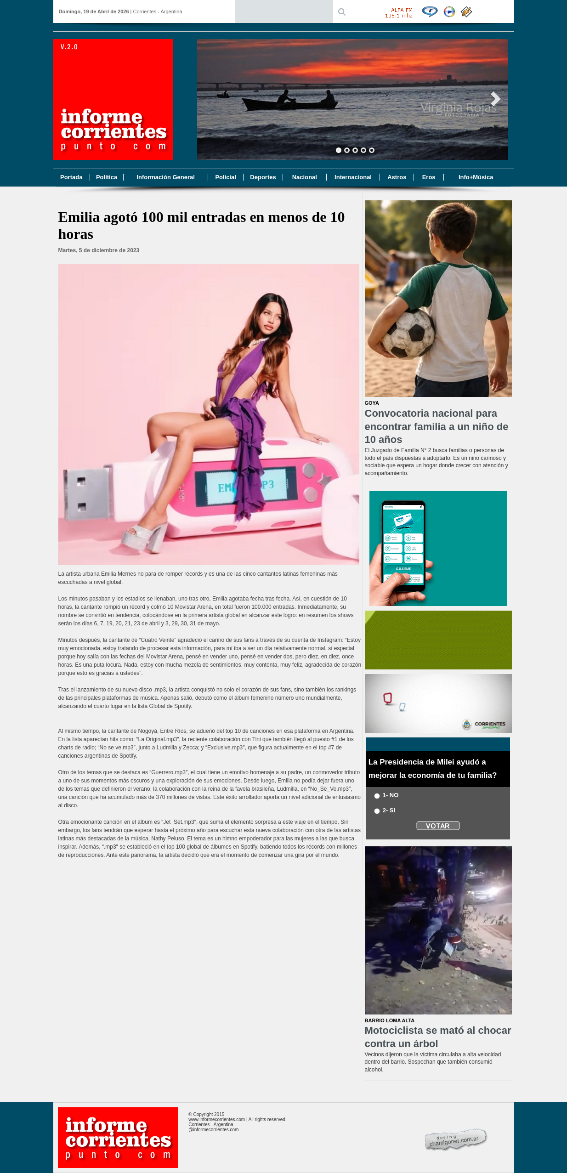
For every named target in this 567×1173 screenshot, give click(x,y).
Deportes (263, 177)
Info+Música (476, 177)
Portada (71, 177)
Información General (165, 177)
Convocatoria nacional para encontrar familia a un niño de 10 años (437, 426)
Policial (225, 177)
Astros (396, 177)
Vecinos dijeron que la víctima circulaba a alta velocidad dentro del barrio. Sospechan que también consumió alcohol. (433, 1062)
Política (106, 177)
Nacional (304, 177)
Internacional (353, 177)
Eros (429, 177)
